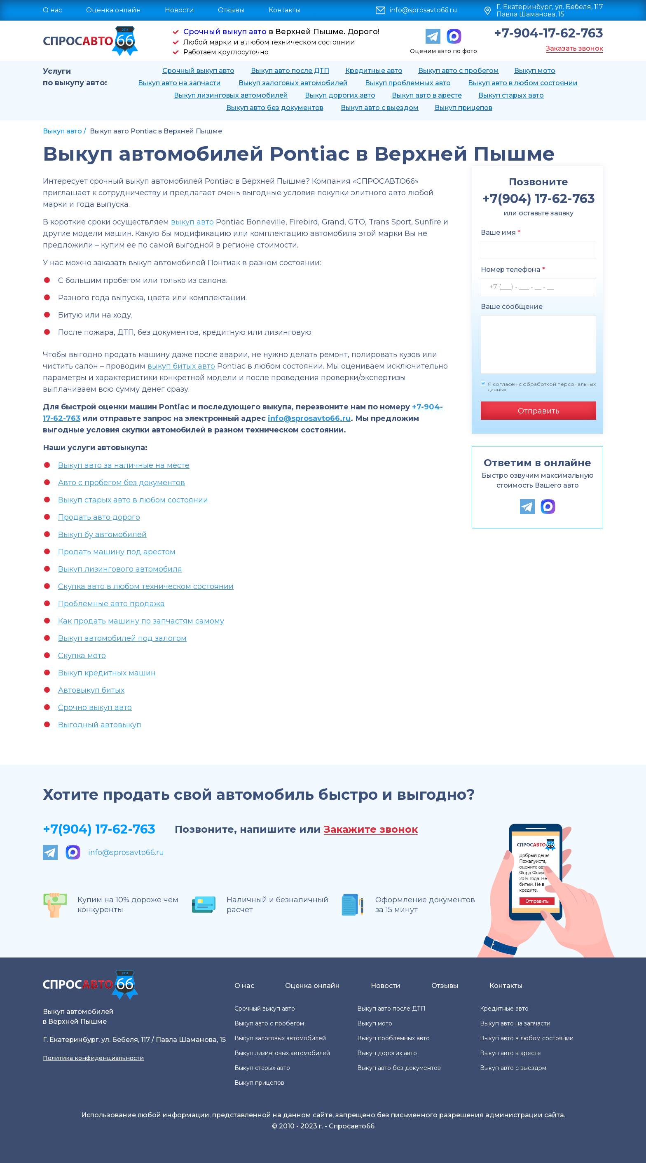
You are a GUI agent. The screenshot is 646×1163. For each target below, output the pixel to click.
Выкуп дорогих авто (340, 95)
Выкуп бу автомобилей (102, 534)
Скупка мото (82, 655)
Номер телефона (513, 269)
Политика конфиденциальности (93, 1058)
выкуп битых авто (181, 366)
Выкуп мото (534, 71)
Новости (179, 10)
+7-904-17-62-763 (548, 33)
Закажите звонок (371, 829)
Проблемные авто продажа (111, 603)
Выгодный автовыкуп (99, 724)
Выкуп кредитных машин (107, 672)
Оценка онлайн (113, 10)
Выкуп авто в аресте (427, 95)
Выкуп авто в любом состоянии (523, 83)
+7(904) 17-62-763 (99, 829)
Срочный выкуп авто (225, 31)
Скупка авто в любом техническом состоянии (146, 586)
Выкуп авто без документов (274, 108)
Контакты (285, 10)
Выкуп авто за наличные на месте (124, 465)
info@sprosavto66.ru (423, 10)
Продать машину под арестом (117, 551)
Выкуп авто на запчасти (179, 83)
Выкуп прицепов (463, 108)
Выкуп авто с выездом (380, 108)
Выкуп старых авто (511, 95)
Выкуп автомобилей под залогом (122, 638)
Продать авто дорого (99, 517)
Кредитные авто (374, 71)
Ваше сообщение (512, 307)
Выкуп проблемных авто (408, 83)
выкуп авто (192, 222)
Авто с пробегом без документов (121, 482)
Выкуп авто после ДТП (290, 71)
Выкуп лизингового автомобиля (120, 569)
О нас (52, 10)
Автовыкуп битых (91, 690)
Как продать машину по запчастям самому (141, 621)
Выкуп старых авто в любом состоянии (133, 499)
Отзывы (231, 10)
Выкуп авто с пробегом (458, 71)
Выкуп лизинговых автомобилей (231, 95)
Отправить (538, 411)
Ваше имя (500, 232)
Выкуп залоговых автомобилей (293, 83)
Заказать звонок (574, 48)
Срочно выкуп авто (95, 707)
